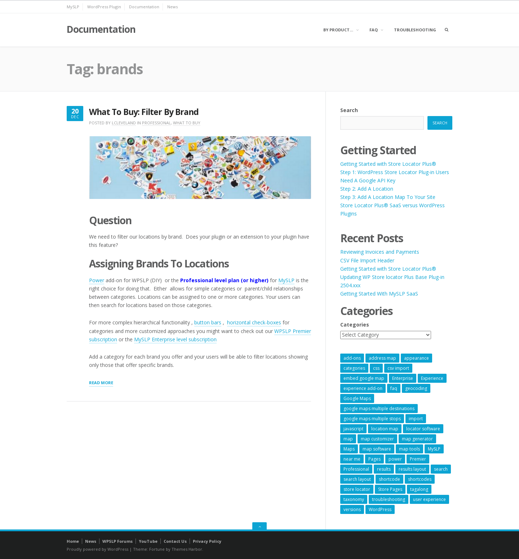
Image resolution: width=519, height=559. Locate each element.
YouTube (148, 541)
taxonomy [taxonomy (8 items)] (353, 499)
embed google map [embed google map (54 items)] (363, 378)
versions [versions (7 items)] (352, 509)
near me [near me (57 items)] (351, 459)
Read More (101, 383)
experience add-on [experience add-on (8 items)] (362, 388)
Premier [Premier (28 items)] (418, 459)
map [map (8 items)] (348, 439)
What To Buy (186, 122)
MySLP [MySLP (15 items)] (434, 449)
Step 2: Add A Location (366, 188)
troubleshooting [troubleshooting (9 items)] (388, 499)
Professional (156, 122)
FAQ (373, 29)
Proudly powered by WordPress (97, 549)
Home (73, 541)
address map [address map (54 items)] (382, 358)
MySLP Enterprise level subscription (175, 339)
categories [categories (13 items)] (354, 368)
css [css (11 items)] (376, 368)
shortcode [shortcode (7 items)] (389, 479)
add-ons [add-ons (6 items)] (352, 358)
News (172, 6)
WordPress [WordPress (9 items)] (380, 509)
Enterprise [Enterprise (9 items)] (402, 378)
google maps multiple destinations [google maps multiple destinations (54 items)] (378, 408)
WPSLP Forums (117, 541)
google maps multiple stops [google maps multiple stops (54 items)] (372, 419)
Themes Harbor (187, 549)
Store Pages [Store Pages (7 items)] (390, 489)
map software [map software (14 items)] (377, 449)
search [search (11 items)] (441, 469)
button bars (207, 322)
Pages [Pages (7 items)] (374, 459)
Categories (354, 324)
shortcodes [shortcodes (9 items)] (419, 479)
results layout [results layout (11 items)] (412, 469)
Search (349, 110)
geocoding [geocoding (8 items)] (416, 388)
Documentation (144, 6)
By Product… (338, 29)
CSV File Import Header (367, 260)
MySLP (73, 6)
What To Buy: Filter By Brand (144, 112)
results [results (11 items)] (384, 469)
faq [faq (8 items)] (393, 388)
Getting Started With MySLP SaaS (379, 293)
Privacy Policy (207, 541)
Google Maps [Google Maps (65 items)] (357, 398)
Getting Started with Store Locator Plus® (388, 163)
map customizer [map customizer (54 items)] (377, 439)
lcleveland (124, 122)
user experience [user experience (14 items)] (429, 499)
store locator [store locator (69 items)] (356, 489)
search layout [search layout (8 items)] (357, 479)
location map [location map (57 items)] (384, 429)
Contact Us (175, 541)
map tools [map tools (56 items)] (409, 449)
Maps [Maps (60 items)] (349, 449)
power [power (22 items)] (395, 459)
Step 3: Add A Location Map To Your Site (387, 197)
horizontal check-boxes (254, 322)
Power (96, 280)
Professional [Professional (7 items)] (356, 469)
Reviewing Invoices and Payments (379, 251)
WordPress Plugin (104, 6)
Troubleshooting (415, 29)
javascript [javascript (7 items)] (353, 429)
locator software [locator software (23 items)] (423, 429)
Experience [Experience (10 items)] (432, 378)
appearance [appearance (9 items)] (416, 358)
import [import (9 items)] (416, 419)
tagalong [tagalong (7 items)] (419, 489)
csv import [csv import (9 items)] (398, 368)
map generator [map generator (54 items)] (417, 439)
